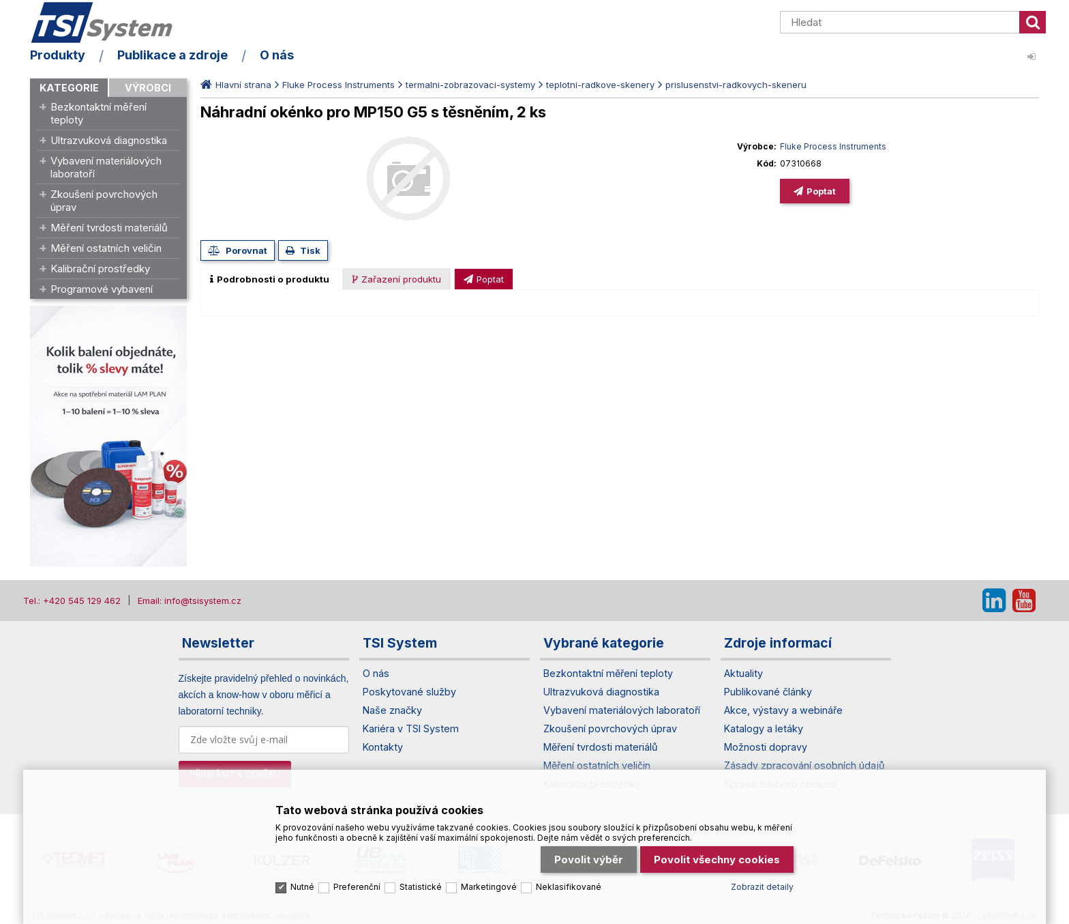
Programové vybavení (101, 289)
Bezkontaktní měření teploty (98, 113)
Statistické (421, 887)
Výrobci (148, 87)
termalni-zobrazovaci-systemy (470, 84)
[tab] (269, 279)
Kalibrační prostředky (100, 268)
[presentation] (269, 279)
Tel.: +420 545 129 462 (72, 600)
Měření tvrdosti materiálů (109, 227)
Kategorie (69, 87)
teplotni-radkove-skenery (600, 84)
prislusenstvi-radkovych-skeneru (736, 84)
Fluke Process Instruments (338, 84)
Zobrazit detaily (762, 887)
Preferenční (356, 887)
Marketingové (489, 887)
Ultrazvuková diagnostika (108, 140)
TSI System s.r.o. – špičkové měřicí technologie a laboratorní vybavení (108, 22)
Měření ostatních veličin (106, 248)
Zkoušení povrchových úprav (103, 201)
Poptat (821, 191)
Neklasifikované (568, 887)
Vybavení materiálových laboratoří (106, 167)
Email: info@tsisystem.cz (189, 600)
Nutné (302, 887)
